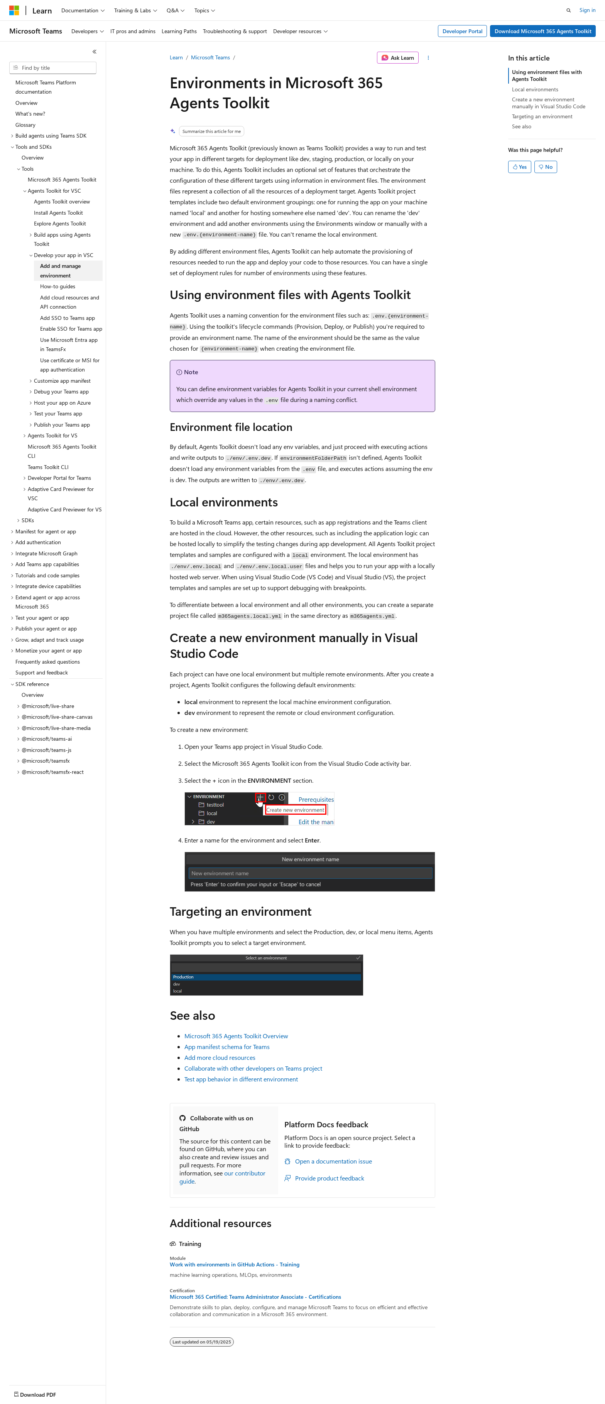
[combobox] (52, 68)
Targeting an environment (542, 116)
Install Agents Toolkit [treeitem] (58, 212)
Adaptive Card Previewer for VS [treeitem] (65, 509)
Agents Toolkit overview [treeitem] (62, 201)
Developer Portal (463, 31)
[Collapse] (94, 52)
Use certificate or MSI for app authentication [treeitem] (70, 364)
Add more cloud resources (219, 1057)
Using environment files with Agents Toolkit (547, 75)
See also (521, 126)
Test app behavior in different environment (241, 1079)
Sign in (588, 9)
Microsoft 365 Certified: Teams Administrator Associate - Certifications (255, 1296)
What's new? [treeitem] (30, 113)
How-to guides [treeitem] (57, 286)
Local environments (535, 89)
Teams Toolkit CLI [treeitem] (48, 467)
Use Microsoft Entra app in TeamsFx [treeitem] (69, 344)
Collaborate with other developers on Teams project (253, 1068)
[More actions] (428, 58)
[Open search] (568, 10)
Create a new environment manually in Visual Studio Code (548, 103)
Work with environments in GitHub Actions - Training (234, 1264)
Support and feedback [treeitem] (41, 672)
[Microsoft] (14, 10)
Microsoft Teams (210, 57)
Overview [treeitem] (26, 102)
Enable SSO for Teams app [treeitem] (71, 328)
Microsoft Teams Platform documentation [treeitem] (45, 87)
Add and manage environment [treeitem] (60, 270)
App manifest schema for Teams (227, 1046)
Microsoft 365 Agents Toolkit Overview (236, 1036)
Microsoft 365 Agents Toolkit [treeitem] (62, 179)
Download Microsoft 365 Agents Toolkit (543, 31)
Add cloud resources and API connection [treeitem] (69, 302)
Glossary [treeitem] (25, 124)
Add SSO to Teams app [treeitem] (67, 317)
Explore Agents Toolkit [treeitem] (60, 223)
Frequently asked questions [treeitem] (47, 661)
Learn (176, 57)
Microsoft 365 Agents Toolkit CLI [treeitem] (62, 451)
